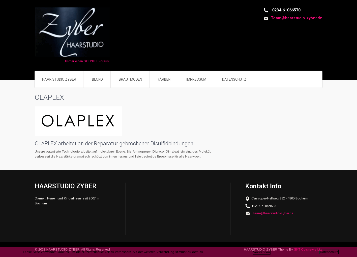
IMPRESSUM (196, 79)
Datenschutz (329, 252)
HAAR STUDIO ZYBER (59, 79)
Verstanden (261, 252)
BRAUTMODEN (130, 79)
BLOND (97, 79)
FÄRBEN (164, 79)
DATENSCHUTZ (234, 79)
